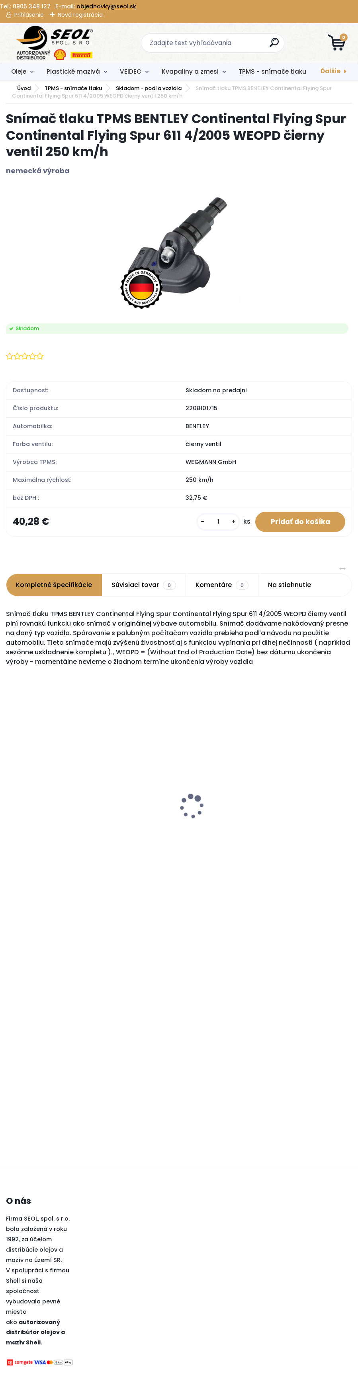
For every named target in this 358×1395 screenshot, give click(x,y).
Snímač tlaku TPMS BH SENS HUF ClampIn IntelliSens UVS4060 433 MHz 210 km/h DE (48, 809)
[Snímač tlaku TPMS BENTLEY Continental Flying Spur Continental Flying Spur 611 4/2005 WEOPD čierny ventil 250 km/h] (179, 250)
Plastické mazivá (73, 71)
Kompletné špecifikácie (54, 585)
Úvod (24, 88)
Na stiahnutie (289, 585)
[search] (274, 45)
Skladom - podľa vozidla (149, 88)
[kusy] (217, 522)
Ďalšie (330, 71)
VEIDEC (130, 71)
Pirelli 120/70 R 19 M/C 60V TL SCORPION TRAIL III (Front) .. (228, 805)
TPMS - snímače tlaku (272, 71)
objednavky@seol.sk (106, 6)
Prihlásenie (29, 15)
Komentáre (222, 586)
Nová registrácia (80, 15)
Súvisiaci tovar (144, 586)
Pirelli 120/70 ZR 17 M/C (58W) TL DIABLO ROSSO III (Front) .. (137, 805)
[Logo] (55, 43)
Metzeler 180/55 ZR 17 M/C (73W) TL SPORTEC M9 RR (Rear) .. (318, 805)
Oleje (18, 71)
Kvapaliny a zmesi (190, 71)
